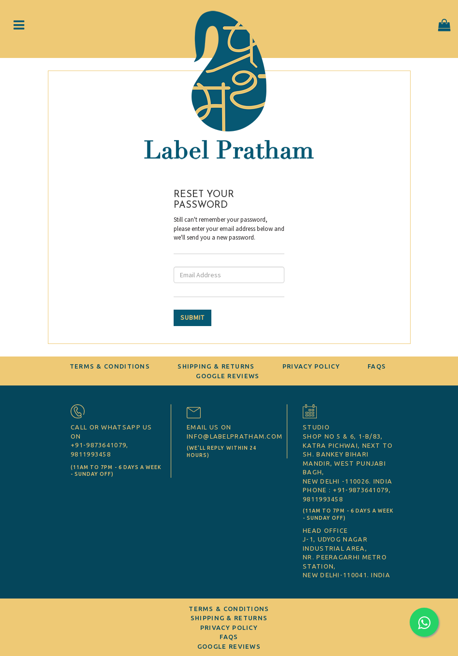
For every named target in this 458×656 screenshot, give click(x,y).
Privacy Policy (311, 366)
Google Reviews (227, 375)
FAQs (377, 366)
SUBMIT (192, 317)
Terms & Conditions (110, 366)
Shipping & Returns (215, 366)
